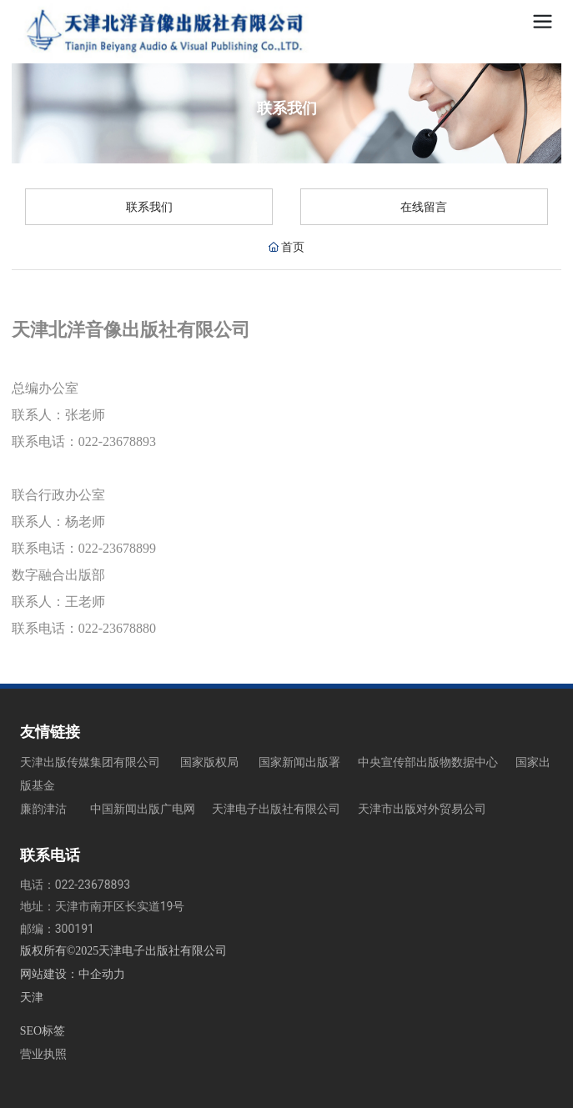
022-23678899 (117, 548)
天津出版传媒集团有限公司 (90, 762)
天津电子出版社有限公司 (276, 808)
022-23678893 (117, 441)
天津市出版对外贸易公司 (422, 808)
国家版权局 (209, 762)
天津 (31, 997)
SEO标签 (42, 1031)
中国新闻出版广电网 (144, 808)
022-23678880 (122, 628)
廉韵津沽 (43, 808)
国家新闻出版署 (299, 762)
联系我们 (149, 206)
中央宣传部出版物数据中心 (428, 762)
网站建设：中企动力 (72, 974)
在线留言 (423, 206)
